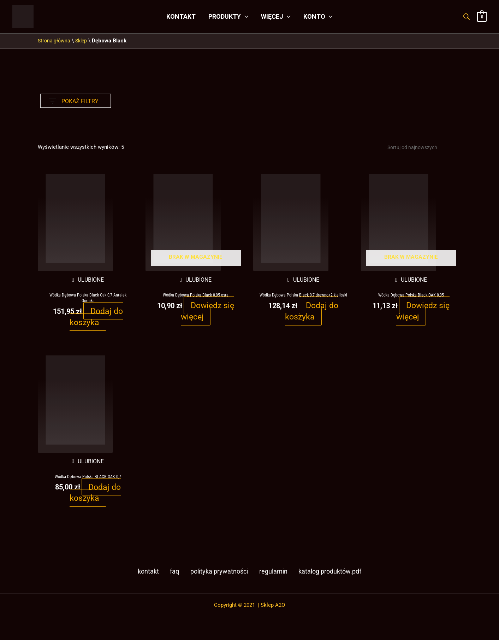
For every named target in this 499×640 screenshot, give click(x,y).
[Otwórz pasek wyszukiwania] (466, 16)
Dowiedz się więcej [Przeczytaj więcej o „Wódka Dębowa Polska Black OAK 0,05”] (423, 312)
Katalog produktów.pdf (328, 574)
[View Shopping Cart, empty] (482, 16)
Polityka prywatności (216, 574)
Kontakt (147, 574)
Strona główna (55, 40)
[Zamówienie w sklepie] (419, 148)
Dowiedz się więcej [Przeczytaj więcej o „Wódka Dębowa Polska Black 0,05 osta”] (207, 312)
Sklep (83, 40)
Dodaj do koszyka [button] (96, 317)
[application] (244, 16)
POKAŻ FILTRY (74, 99)
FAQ (171, 574)
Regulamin (270, 574)
